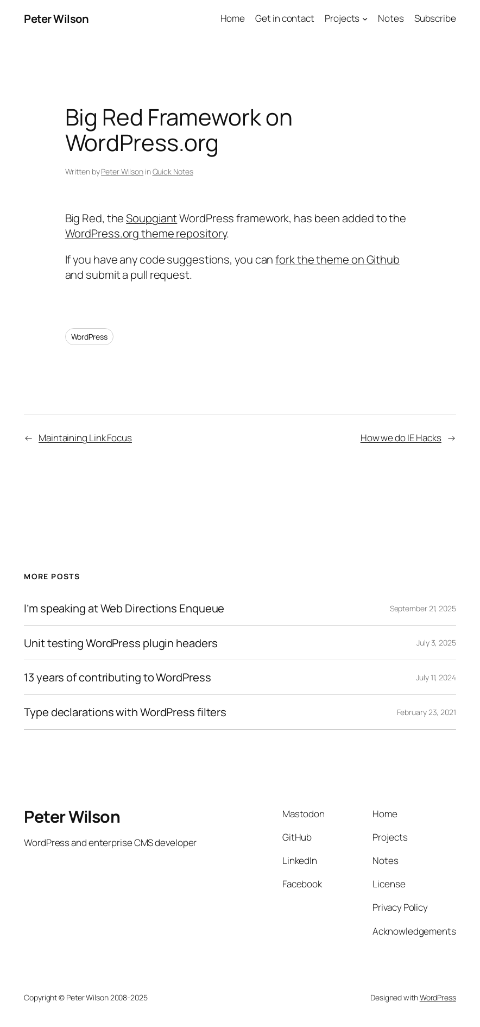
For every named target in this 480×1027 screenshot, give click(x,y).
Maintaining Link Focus (85, 437)
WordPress (89, 336)
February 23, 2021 (426, 712)
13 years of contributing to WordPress (117, 677)
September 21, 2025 (423, 608)
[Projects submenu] (365, 18)
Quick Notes (173, 171)
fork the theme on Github (337, 259)
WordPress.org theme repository (145, 233)
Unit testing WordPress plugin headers (120, 643)
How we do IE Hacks (401, 437)
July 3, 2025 (436, 642)
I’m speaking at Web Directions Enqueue (124, 608)
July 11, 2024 (436, 677)
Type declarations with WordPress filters (125, 712)
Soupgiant (151, 218)
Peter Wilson (56, 18)
